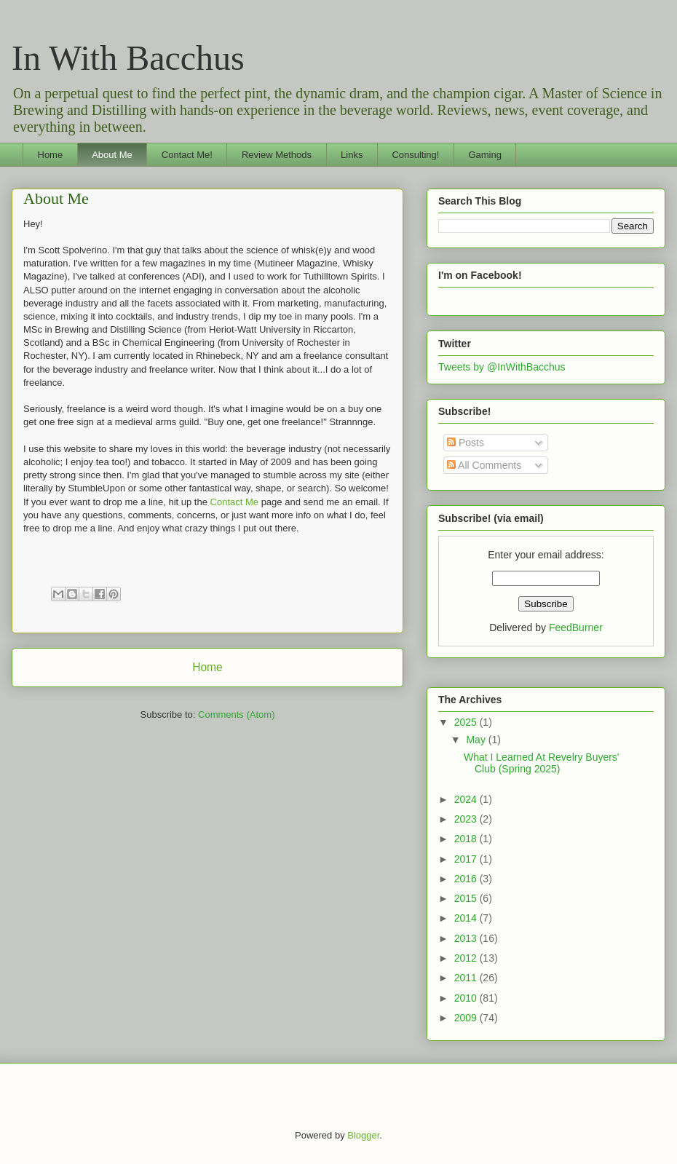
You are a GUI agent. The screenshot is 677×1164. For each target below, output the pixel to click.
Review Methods (277, 154)
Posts (465, 442)
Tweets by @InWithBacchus (502, 367)
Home (50, 154)
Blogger (363, 1135)
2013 (467, 938)
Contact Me (234, 501)
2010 (467, 998)
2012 (467, 958)
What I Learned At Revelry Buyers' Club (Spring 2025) (541, 763)
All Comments (484, 465)
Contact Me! (187, 154)
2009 (467, 1018)
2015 (467, 898)
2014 (467, 918)
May (477, 739)
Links (352, 154)
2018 (467, 838)
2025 (467, 722)
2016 (467, 878)
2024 (467, 799)
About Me (112, 154)
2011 (467, 977)
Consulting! (415, 154)
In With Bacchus (128, 58)
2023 (467, 819)
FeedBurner (576, 627)
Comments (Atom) (236, 714)
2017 (467, 859)
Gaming (485, 154)
